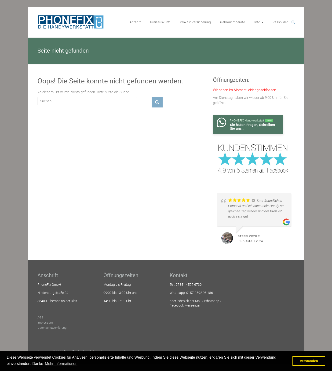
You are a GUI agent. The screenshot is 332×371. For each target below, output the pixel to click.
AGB (40, 317)
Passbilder (280, 22)
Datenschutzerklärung (51, 327)
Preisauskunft (160, 22)
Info (257, 22)
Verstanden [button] (309, 361)
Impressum (45, 322)
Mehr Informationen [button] (61, 364)
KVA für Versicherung (195, 22)
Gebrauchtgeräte (232, 22)
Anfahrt (135, 22)
